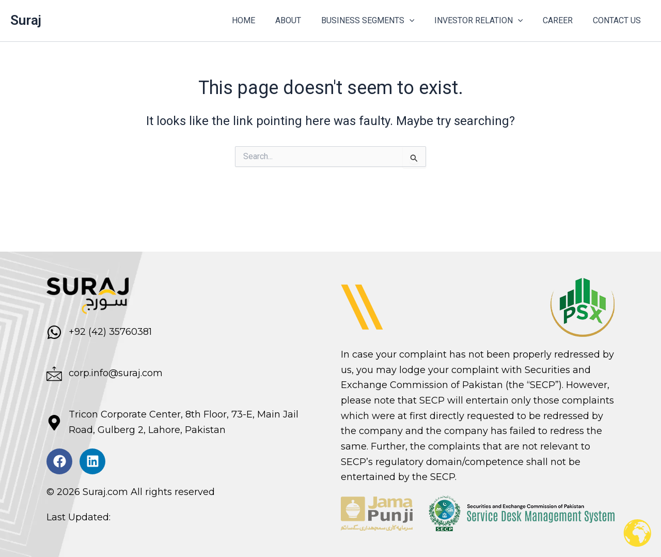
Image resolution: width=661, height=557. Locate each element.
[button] (421, 20)
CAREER (563, 20)
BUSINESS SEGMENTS (380, 20)
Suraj (25, 20)
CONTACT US (618, 20)
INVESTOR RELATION (487, 20)
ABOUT (304, 20)
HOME (262, 20)
